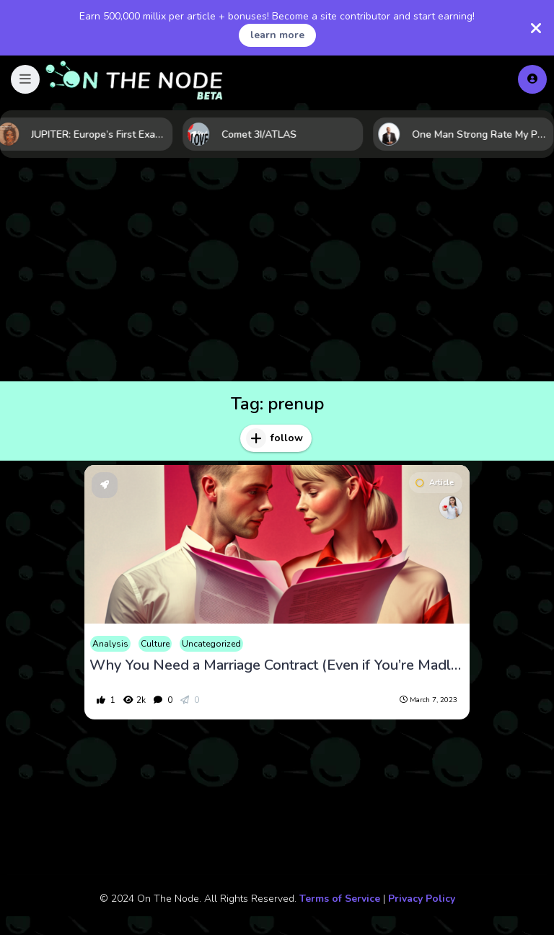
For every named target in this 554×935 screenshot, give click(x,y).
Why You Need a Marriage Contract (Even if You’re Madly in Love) (277, 665)
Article (435, 482)
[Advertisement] (277, 273)
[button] (25, 79)
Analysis (110, 644)
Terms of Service (339, 898)
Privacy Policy (421, 898)
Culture (155, 644)
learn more (277, 35)
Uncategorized (211, 644)
